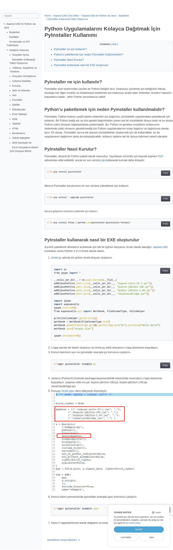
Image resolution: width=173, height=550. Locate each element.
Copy (156, 182)
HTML (15, 128)
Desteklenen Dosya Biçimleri (63, 541)
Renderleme (18, 133)
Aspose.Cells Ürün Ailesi (66, 15)
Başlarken (14, 32)
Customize (126, 537)
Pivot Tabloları (19, 114)
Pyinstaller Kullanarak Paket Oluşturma (67, 19)
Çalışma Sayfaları (21, 81)
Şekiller (16, 104)
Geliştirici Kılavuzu (19, 50)
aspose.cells (51, 260)
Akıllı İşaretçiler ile (21, 142)
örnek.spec (68, 399)
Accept (138, 529)
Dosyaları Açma (20, 54)
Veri (14, 95)
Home (47, 15)
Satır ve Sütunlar (21, 90)
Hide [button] (110, 44)
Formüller (17, 100)
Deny (151, 537)
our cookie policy (133, 523)
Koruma (16, 85)
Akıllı (14, 119)
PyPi (160, 165)
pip (103, 169)
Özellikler (14, 37)
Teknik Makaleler (21, 138)
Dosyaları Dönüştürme (24, 76)
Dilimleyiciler (18, 109)
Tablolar (16, 123)
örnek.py (56, 266)
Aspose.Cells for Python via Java (99, 15)
